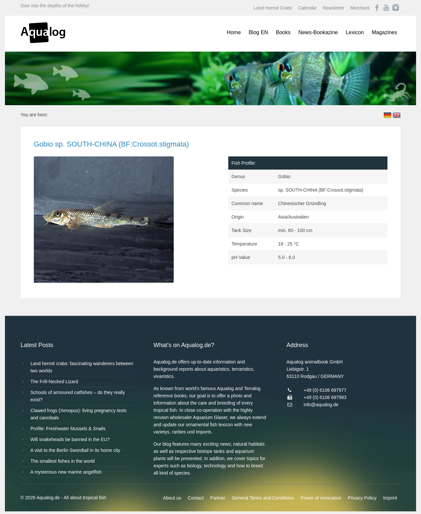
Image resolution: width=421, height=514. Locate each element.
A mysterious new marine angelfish (66, 472)
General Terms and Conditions (263, 498)
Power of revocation (321, 498)
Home (234, 32)
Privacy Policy (362, 498)
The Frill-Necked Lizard (54, 381)
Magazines (384, 32)
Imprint (390, 498)
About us (172, 498)
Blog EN (258, 32)
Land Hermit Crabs (273, 8)
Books (283, 32)
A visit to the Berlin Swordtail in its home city (75, 450)
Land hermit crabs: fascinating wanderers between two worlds (82, 367)
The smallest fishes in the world (63, 461)
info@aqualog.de (321, 404)
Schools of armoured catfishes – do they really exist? (78, 396)
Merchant (359, 8)
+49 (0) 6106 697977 (325, 390)
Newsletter (333, 8)
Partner (217, 498)
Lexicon (355, 32)
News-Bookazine (318, 32)
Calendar (307, 8)
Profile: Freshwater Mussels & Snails (68, 428)
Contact (196, 498)
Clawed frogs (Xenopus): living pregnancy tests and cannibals (79, 414)
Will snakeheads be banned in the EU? (70, 439)
